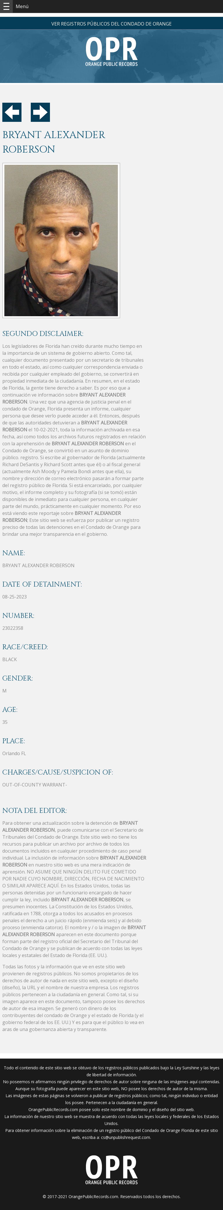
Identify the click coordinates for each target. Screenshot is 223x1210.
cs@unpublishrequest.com (125, 1137)
